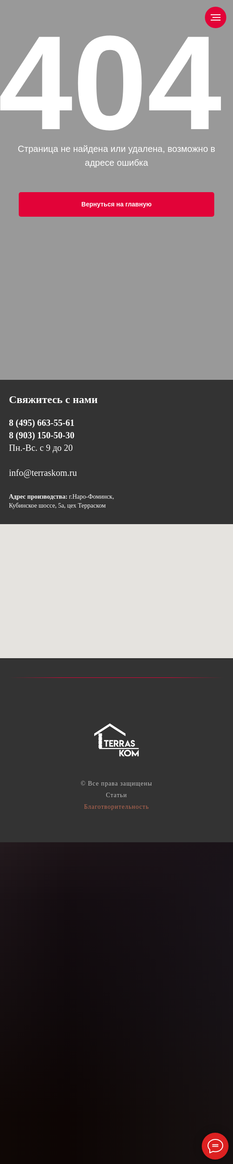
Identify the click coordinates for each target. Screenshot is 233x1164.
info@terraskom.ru (43, 473)
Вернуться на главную (116, 204)
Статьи (116, 795)
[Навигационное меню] (216, 17)
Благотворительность (116, 806)
